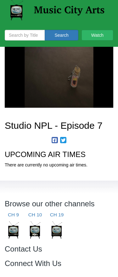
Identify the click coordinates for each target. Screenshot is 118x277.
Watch (97, 35)
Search (61, 35)
